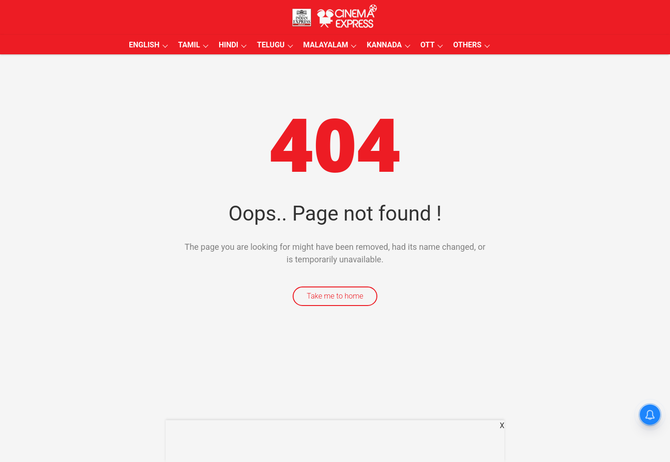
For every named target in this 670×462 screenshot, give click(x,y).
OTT (428, 44)
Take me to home (335, 296)
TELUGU (270, 44)
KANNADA (384, 44)
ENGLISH (144, 44)
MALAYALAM (325, 44)
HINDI (228, 44)
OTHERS (467, 44)
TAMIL (189, 44)
